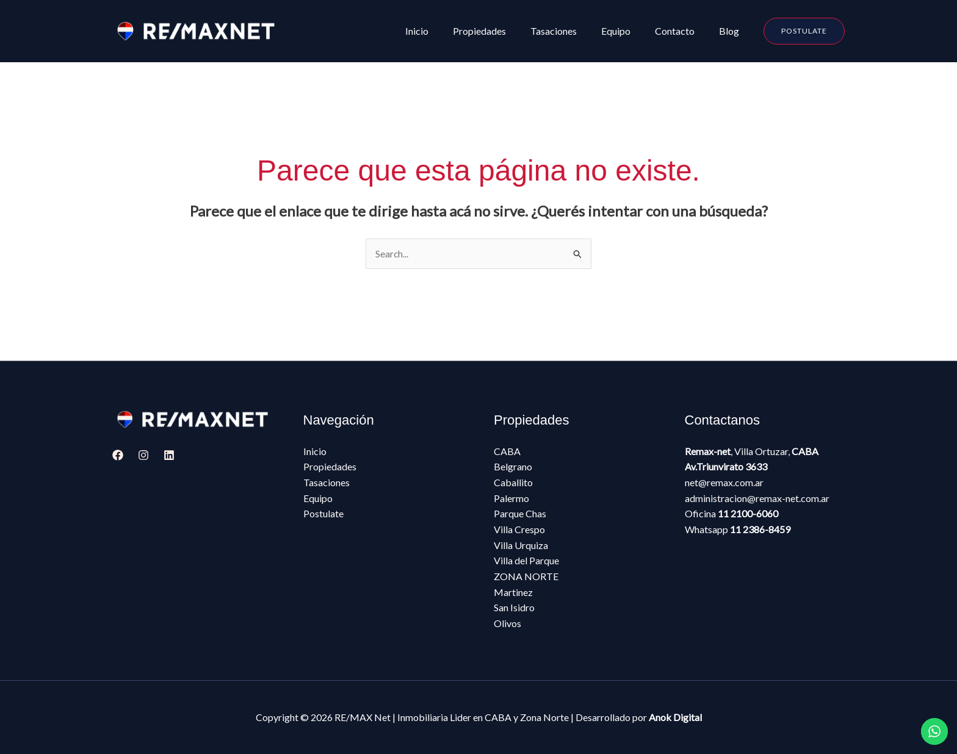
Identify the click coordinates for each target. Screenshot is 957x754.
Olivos (507, 623)
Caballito (513, 483)
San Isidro (514, 608)
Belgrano (513, 467)
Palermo (511, 498)
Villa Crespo (519, 530)
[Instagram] (143, 455)
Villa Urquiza (521, 545)
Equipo (318, 498)
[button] (804, 31)
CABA (507, 452)
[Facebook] (117, 455)
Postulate (323, 514)
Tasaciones (326, 483)
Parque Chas (520, 514)
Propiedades (329, 467)
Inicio (315, 452)
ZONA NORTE (526, 576)
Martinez (513, 592)
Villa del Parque (526, 561)
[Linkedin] (169, 455)
